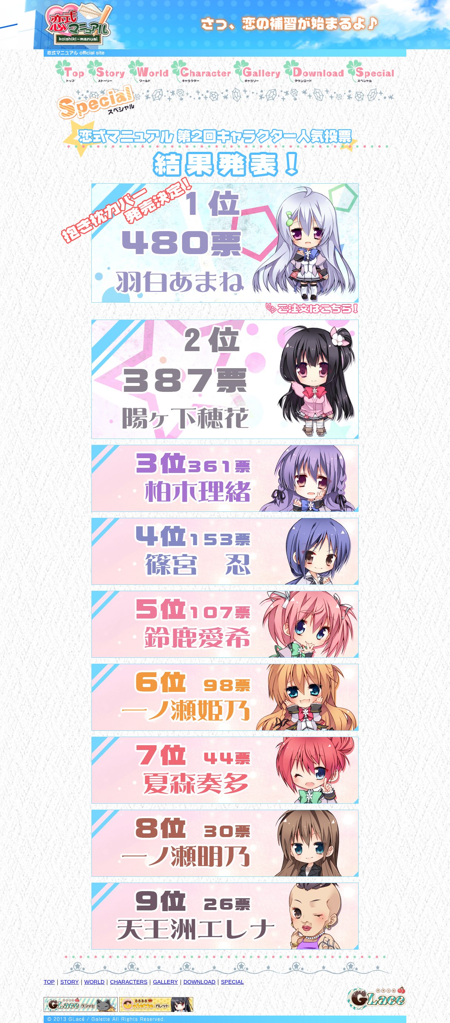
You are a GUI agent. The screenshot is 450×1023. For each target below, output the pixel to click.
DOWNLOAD (199, 982)
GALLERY (165, 982)
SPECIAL (232, 982)
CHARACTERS (128, 982)
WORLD (94, 982)
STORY (69, 982)
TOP (49, 982)
